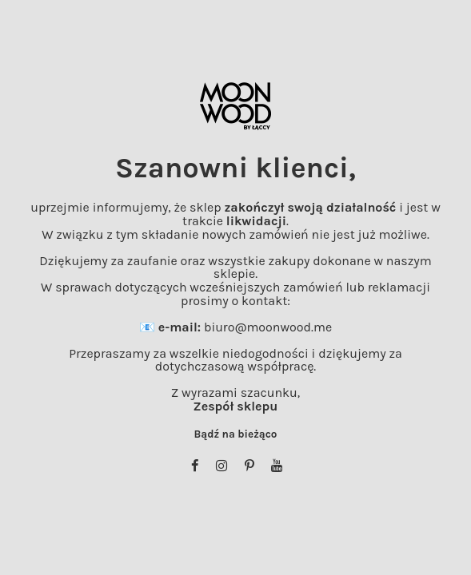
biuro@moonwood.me (268, 327)
